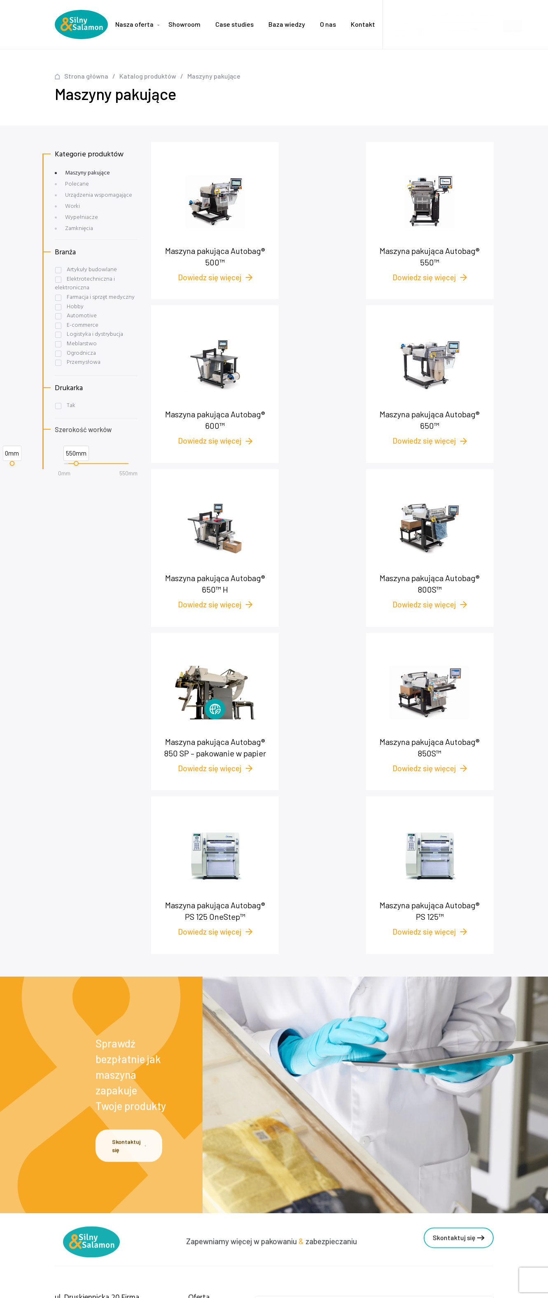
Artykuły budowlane (92, 269)
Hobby (75, 307)
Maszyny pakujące (87, 173)
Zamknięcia (79, 228)
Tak (71, 405)
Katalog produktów (147, 76)
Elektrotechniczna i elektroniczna (85, 283)
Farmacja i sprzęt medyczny (101, 297)
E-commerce (82, 325)
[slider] (11, 463)
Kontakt (363, 24)
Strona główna (86, 76)
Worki (72, 206)
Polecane (77, 184)
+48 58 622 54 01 (87, 1185)
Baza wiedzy (286, 24)
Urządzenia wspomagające (98, 195)
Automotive (82, 316)
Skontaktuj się (129, 996)
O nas (328, 24)
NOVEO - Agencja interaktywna (456, 1285)
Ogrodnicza (81, 353)
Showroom (184, 24)
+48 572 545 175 (91, 1194)
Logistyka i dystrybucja (95, 334)
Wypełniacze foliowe (222, 1188)
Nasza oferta (134, 24)
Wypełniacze (81, 217)
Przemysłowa (83, 362)
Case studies (234, 24)
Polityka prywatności (156, 1238)
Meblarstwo (82, 344)
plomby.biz (142, 1250)
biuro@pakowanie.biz (462, 10)
